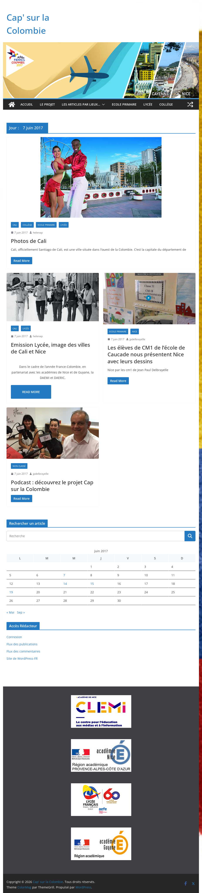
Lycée (147, 104)
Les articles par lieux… (81, 104)
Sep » (21, 612)
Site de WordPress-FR (22, 658)
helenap (38, 232)
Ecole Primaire (124, 104)
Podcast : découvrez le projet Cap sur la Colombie (52, 486)
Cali (15, 224)
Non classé (19, 466)
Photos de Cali (28, 240)
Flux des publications (22, 644)
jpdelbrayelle (137, 339)
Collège (166, 104)
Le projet (47, 104)
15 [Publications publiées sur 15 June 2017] (92, 584)
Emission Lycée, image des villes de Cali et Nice (50, 348)
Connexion (14, 637)
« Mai (10, 612)
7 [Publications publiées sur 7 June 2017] (64, 575)
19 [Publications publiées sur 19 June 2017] (11, 592)
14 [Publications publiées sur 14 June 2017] (65, 584)
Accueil (26, 104)
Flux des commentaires (23, 651)
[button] (102, 104)
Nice (134, 331)
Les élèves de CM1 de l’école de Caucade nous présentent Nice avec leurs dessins (146, 354)
